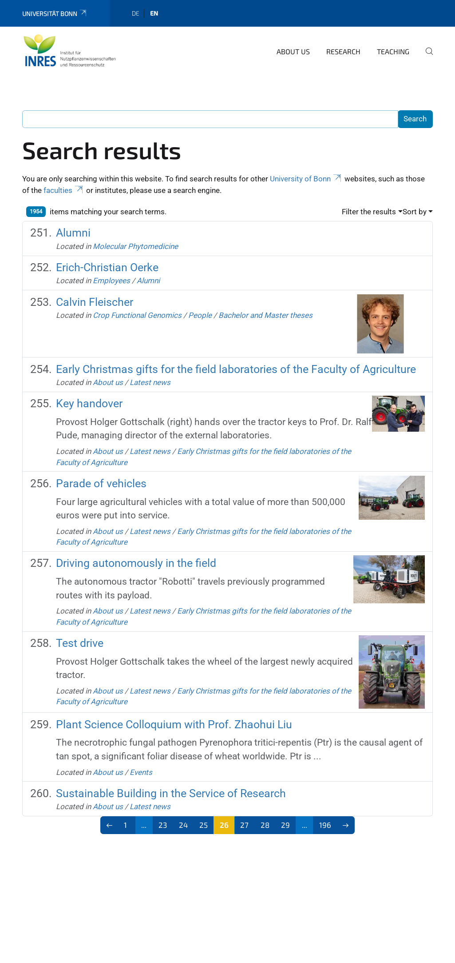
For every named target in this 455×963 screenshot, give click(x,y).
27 (244, 824)
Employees (111, 280)
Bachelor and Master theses (265, 315)
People (200, 315)
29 (285, 824)
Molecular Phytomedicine (135, 246)
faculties (64, 190)
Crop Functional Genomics (137, 315)
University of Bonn (306, 178)
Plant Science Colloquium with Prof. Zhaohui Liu (174, 724)
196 (325, 824)
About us (293, 51)
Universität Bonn (54, 13)
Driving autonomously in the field (136, 563)
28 (265, 824)
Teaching (393, 51)
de (135, 13)
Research (343, 51)
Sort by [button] (415, 211)
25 (203, 824)
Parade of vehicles (101, 483)
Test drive (79, 643)
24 (183, 824)
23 (162, 824)
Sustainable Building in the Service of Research (171, 793)
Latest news (150, 382)
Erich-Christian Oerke (107, 267)
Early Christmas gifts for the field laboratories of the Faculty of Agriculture (236, 369)
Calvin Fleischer (94, 302)
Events (141, 772)
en (154, 13)
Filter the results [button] (369, 211)
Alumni (73, 232)
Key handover (89, 403)
